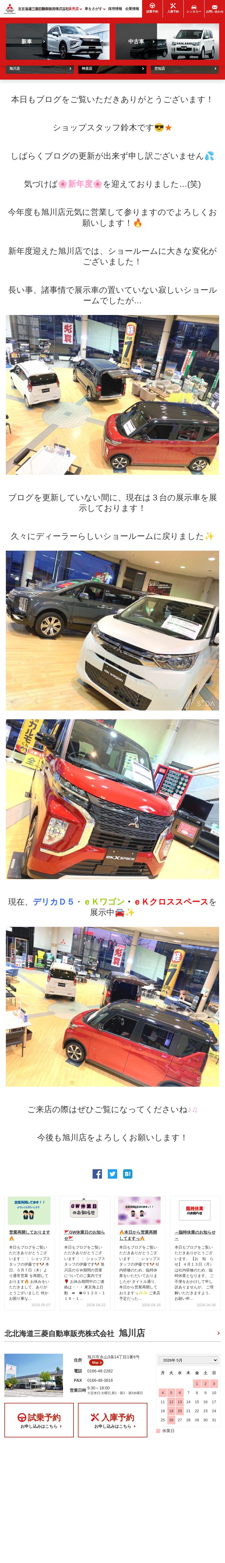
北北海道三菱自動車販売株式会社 (74, 1336)
